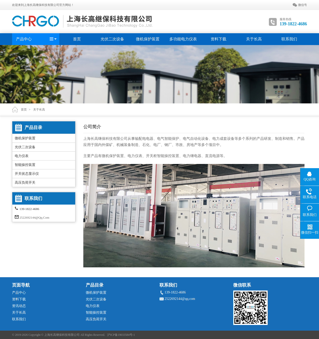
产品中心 (24, 39)
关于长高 (254, 39)
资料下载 (218, 39)
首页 (77, 39)
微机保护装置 (148, 39)
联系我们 (289, 39)
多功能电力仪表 (183, 39)
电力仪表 (22, 156)
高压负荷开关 (25, 182)
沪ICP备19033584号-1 (121, 335)
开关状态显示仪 (27, 174)
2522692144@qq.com (34, 217)
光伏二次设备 (112, 39)
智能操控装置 (25, 165)
